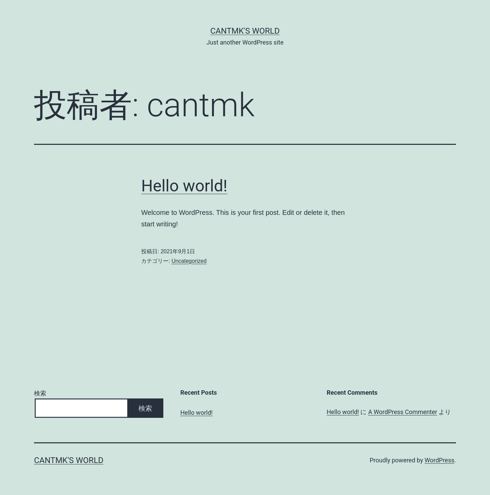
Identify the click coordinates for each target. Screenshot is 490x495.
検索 (40, 393)
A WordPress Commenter (402, 411)
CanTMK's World (245, 31)
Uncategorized (189, 261)
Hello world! (184, 185)
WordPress (439, 460)
